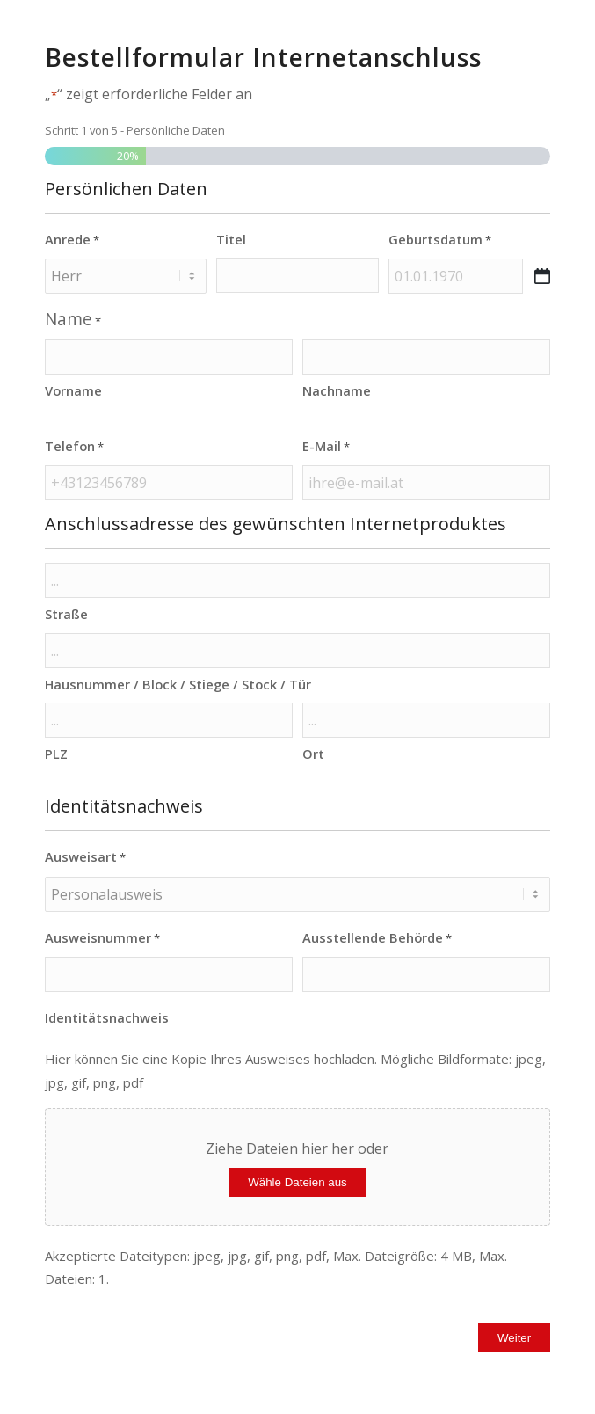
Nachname (336, 390)
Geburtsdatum (439, 240)
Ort (313, 753)
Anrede (72, 240)
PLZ (56, 753)
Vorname (73, 390)
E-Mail (326, 446)
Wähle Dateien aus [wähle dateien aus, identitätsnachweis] (297, 1182)
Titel (231, 239)
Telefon (74, 446)
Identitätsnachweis (107, 1017)
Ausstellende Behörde (377, 938)
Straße (66, 614)
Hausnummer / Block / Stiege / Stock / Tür (178, 684)
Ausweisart (85, 857)
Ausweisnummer (102, 938)
